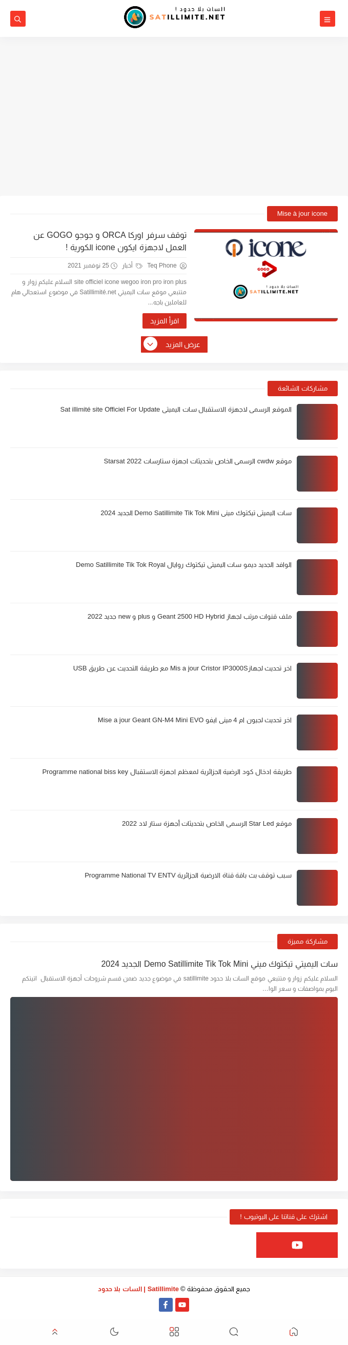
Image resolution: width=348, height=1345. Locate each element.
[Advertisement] (174, 116)
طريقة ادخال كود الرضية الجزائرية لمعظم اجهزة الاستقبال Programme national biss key (167, 772)
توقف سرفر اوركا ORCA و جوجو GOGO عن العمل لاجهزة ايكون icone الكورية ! (110, 241)
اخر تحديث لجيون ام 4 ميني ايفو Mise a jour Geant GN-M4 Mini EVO (195, 720)
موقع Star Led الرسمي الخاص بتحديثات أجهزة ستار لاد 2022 (207, 823)
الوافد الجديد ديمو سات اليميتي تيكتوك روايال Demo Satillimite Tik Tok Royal (184, 564)
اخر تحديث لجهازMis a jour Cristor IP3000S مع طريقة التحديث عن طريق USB (182, 668)
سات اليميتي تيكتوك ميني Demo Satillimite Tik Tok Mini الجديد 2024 (196, 513)
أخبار (132, 265)
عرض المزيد (173, 344)
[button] (294, 1332)
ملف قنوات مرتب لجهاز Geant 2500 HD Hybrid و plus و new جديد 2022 (190, 616)
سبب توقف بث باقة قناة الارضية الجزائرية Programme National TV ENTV (188, 875)
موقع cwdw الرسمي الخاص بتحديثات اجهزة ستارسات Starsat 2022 (198, 461)
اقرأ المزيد (164, 321)
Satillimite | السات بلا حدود (138, 1289)
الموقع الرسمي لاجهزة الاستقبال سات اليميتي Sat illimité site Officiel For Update (176, 409)
